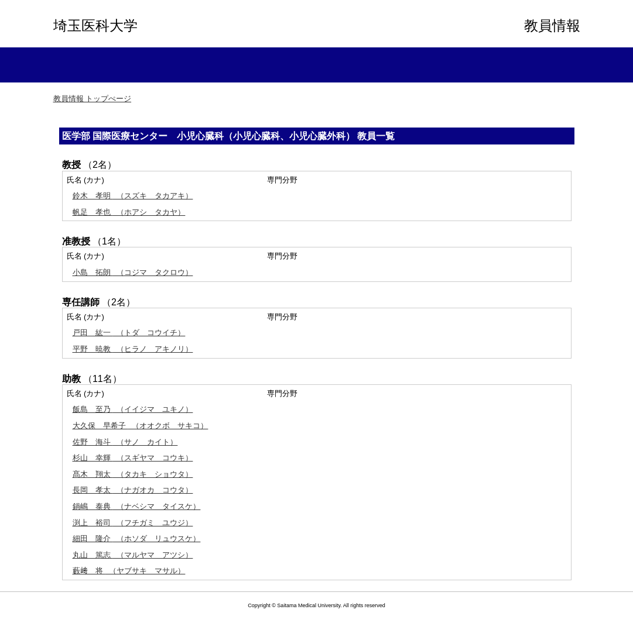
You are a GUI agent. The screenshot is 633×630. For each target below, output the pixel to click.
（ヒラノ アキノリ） (133, 349)
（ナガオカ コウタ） (133, 490)
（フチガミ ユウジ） (133, 522)
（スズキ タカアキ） (133, 195)
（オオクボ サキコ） (140, 425)
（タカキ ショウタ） (133, 474)
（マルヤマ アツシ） (133, 554)
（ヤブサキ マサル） (129, 570)
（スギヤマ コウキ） (133, 457)
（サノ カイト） (125, 442)
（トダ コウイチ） (129, 332)
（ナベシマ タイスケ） (137, 506)
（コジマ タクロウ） (133, 272)
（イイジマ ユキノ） (133, 409)
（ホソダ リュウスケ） (137, 538)
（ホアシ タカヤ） (129, 212)
